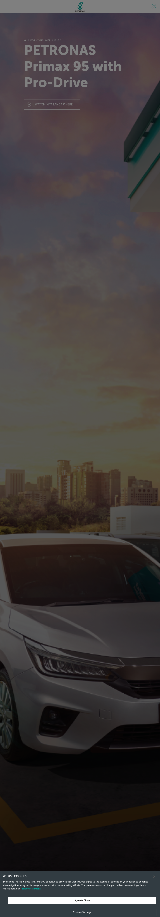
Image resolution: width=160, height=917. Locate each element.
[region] (80, 894)
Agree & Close (82, 900)
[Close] (154, 877)
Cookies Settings (82, 912)
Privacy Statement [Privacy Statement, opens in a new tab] (31, 888)
